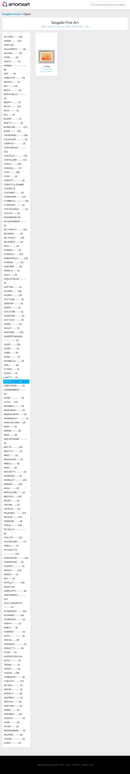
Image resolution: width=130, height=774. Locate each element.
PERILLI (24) (13, 525)
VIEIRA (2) (11, 726)
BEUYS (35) (12, 106)
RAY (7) (9, 578)
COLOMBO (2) (14, 192)
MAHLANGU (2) (14, 410)
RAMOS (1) (11, 574)
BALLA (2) (12, 90)
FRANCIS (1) (12, 270)
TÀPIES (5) (12, 668)
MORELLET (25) (15, 480)
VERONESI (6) (13, 714)
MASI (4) (10, 435)
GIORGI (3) (13, 295)
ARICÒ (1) (12, 61)
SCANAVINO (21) (15, 611)
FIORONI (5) (13, 262)
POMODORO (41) (16, 558)
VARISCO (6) (13, 693)
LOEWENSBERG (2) (15, 391)
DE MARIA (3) (13, 233)
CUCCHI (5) (12, 213)
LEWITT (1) (11, 377)
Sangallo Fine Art (11, 14)
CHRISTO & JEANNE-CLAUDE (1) (14, 186)
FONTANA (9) (13, 266)
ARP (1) (10, 73)
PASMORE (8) (13, 521)
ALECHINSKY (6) (15, 49)
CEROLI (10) (12, 164)
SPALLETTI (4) (14, 648)
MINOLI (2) (12, 463)
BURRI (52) (12, 131)
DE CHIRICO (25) (15, 229)
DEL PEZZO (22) (14, 237)
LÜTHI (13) (11, 402)
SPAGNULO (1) (15, 644)
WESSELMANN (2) (14, 730)
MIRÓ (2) (10, 467)
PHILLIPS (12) (13, 537)
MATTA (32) (13, 447)
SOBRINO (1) (14, 631)
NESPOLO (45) (13, 496)
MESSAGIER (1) (13, 459)
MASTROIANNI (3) (15, 441)
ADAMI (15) (12, 40)
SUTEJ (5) (12, 660)
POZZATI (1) (14, 566)
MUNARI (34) (13, 484)
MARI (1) (10, 426)
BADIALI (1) (12, 82)
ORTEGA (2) (12, 508)
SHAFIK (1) (12, 623)
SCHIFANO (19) (14, 615)
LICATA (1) (13, 381)
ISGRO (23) (12, 344)
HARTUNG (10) (13, 332)
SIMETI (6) (11, 627)
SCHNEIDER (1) (14, 619)
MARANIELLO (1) (16, 418)
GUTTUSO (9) (14, 320)
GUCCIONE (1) (13, 311)
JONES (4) (11, 352)
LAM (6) (11, 365)
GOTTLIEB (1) (14, 299)
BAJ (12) (11, 86)
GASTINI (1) (13, 287)
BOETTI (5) (13, 123)
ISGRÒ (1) (11, 348)
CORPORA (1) (14, 205)
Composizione (46, 69)
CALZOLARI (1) (15, 139)
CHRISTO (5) (14, 180)
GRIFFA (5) (12, 307)
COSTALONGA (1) (16, 209)
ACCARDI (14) (13, 36)
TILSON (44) (11, 673)
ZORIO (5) (12, 743)
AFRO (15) (9, 45)
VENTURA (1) (13, 705)
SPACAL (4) (11, 640)
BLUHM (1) (12, 118)
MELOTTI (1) (13, 451)
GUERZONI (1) (14, 315)
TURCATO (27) (14, 681)
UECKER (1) (13, 685)
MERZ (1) (11, 455)
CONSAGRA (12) (15, 196)
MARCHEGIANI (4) (15, 422)
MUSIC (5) (11, 488)
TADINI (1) (12, 664)
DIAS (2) (11, 246)
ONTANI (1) (12, 504)
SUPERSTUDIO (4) (13, 656)
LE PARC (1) (11, 369)
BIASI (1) (11, 110)
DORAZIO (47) (13, 254)
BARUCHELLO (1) (15, 96)
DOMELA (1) (12, 250)
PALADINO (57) (15, 513)
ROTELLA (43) (14, 582)
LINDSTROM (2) (14, 385)
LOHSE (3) (14, 397)
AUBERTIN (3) (14, 77)
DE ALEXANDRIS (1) (15, 223)
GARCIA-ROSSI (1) (15, 281)
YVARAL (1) (14, 738)
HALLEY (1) (12, 328)
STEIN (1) (10, 652)
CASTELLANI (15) (15, 159)
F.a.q (91, 765)
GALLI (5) (10, 274)
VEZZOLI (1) (14, 718)
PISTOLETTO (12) (11, 551)
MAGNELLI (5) (14, 406)
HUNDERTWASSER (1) (13, 338)
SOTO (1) (14, 635)
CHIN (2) (10, 176)
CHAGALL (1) (12, 168)
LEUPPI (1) (11, 373)
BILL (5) (9, 114)
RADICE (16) (12, 570)
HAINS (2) (13, 324)
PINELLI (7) (11, 545)
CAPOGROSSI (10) (15, 149)
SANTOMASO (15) (15, 597)
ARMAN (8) (15, 67)
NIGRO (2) (11, 500)
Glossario (84, 765)
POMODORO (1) (14, 562)
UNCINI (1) (13, 689)
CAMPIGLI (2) (14, 143)
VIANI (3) (11, 722)
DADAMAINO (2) (12, 217)
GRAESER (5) (13, 303)
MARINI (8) (12, 430)
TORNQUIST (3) (14, 677)
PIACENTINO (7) (15, 541)
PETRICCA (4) (15, 531)
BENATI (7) (12, 102)
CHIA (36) (12, 172)
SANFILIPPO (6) (15, 590)
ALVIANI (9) (13, 53)
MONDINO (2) (13, 476)
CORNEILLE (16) (16, 200)
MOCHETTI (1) (15, 471)
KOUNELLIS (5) (14, 361)
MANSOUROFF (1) (15, 414)
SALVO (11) (9, 586)
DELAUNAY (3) (13, 241)
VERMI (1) (11, 710)
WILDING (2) (13, 734)
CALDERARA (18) (16, 135)
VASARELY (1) (13, 697)
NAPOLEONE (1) (14, 492)
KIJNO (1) (12, 356)
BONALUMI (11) (15, 127)
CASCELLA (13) (15, 155)
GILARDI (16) (13, 291)
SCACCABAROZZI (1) (13, 605)
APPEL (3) (11, 57)
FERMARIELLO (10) (16, 258)
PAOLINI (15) (13, 517)
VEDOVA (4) (12, 701)
